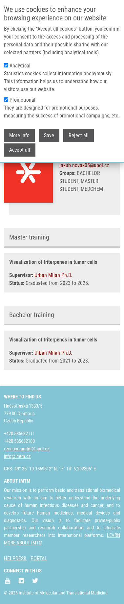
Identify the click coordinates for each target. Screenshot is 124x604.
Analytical (20, 63)
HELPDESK (15, 558)
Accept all (19, 147)
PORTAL (39, 558)
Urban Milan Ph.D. (53, 275)
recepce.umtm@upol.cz (27, 449)
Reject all (79, 133)
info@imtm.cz (17, 456)
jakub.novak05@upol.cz (84, 165)
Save (49, 133)
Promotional (22, 97)
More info (19, 133)
